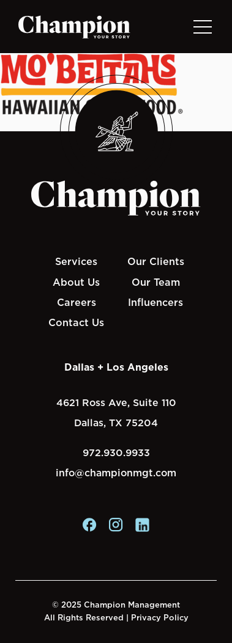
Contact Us (76, 322)
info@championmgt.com (116, 473)
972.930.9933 (116, 453)
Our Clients (155, 261)
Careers (76, 302)
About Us (76, 282)
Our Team (156, 282)
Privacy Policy (160, 617)
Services (76, 261)
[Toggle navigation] (202, 26)
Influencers (155, 302)
